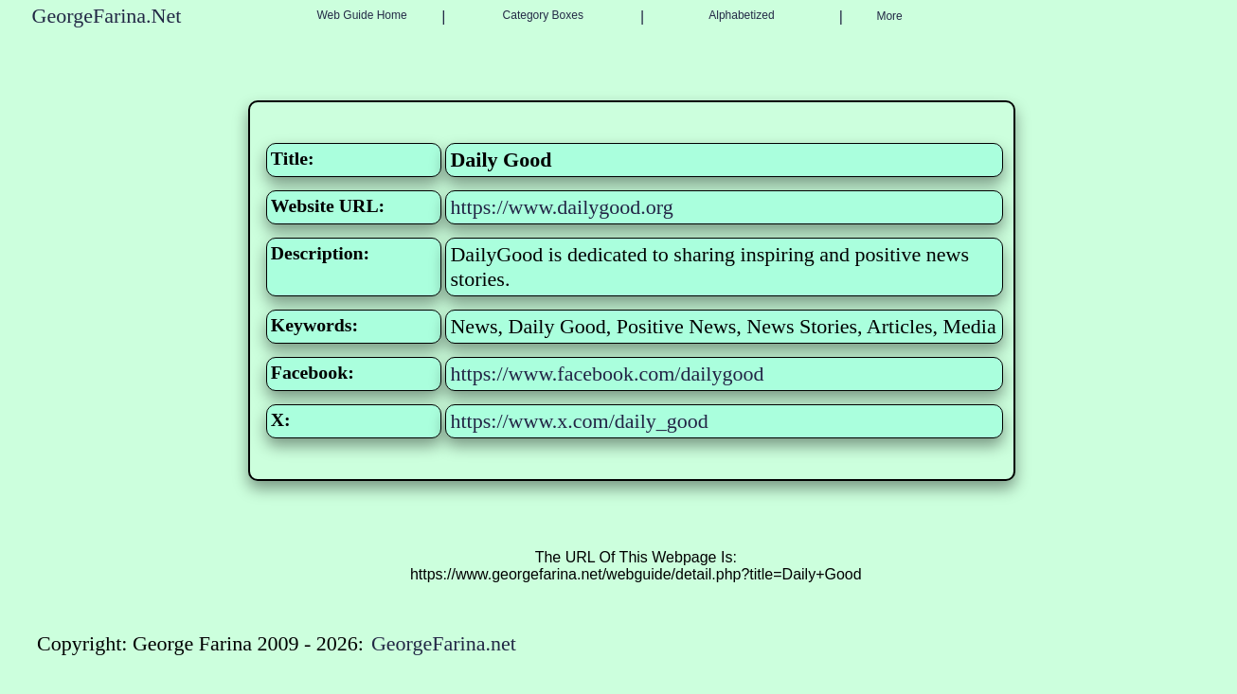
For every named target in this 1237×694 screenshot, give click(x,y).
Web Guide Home (362, 15)
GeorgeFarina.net (443, 643)
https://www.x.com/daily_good (579, 421)
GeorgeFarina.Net (107, 15)
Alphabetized (741, 15)
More (889, 16)
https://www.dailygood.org (561, 207)
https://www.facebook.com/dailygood (606, 373)
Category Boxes (543, 15)
